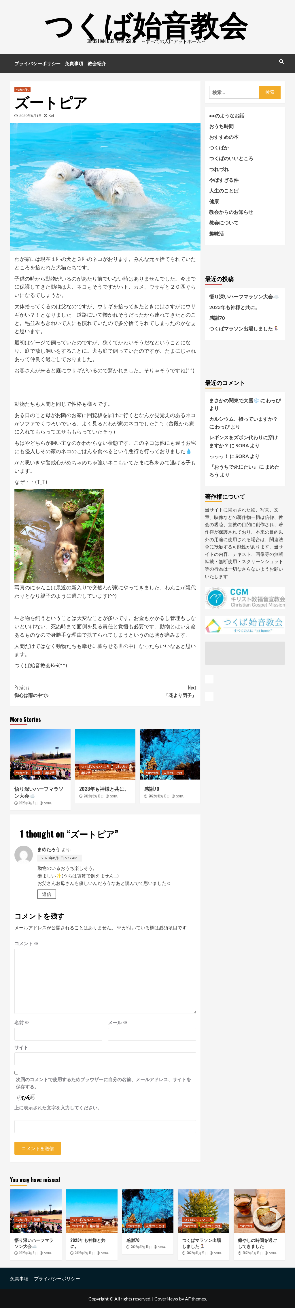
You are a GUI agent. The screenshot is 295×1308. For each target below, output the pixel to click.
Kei (51, 115)
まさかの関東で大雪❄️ (234, 400)
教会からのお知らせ (231, 212)
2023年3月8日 (28, 803)
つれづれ (22, 89)
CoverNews (166, 1298)
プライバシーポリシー (37, 63)
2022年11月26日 (197, 1253)
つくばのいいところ (95, 766)
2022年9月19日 (253, 1253)
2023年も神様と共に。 (104, 788)
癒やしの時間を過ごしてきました (257, 1243)
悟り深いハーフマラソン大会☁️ (38, 792)
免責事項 (74, 63)
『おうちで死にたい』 (233, 467)
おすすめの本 (224, 137)
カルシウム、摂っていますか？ (243, 419)
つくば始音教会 (146, 23)
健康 (37, 772)
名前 (21, 1022)
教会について (224, 223)
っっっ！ (219, 456)
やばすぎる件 (224, 180)
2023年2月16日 (94, 796)
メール (117, 1022)
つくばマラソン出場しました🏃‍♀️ (244, 329)
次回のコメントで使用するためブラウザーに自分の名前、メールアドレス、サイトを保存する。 (103, 1083)
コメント (26, 943)
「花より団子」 (150, 691)
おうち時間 (221, 126)
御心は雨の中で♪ (59, 691)
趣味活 (49, 772)
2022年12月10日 (159, 796)
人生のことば (172, 772)
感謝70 (151, 788)
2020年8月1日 (30, 115)
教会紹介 (97, 63)
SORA (48, 803)
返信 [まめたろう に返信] (46, 894)
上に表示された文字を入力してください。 (58, 1107)
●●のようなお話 (227, 116)
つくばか (219, 148)
